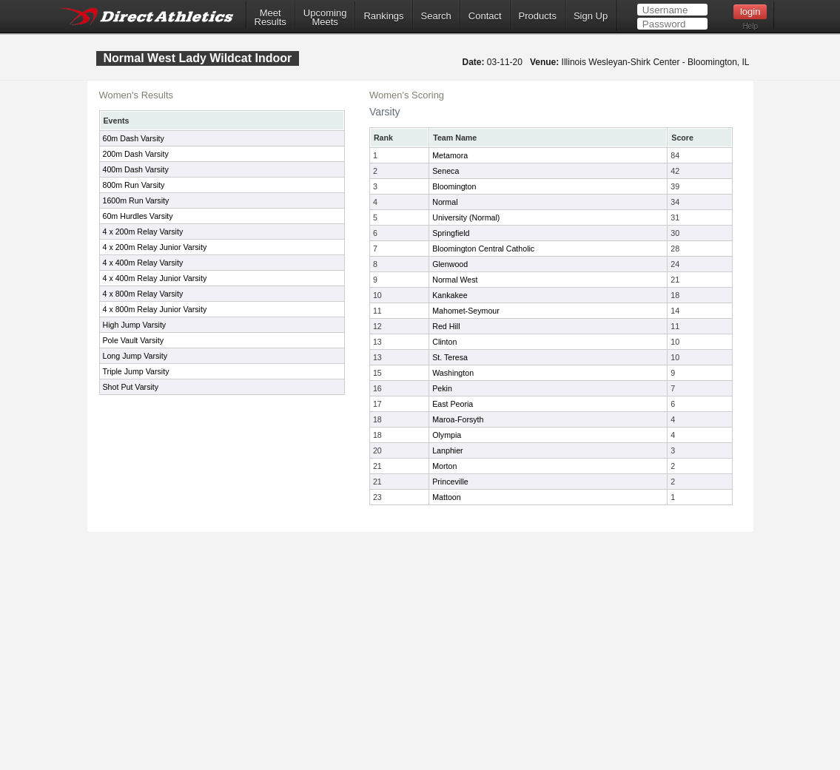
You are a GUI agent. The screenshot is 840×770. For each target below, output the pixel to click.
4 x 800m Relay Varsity (143, 293)
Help (750, 26)
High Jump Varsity (135, 324)
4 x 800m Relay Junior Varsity (155, 309)
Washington (453, 372)
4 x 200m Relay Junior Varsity (155, 247)
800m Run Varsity (134, 184)
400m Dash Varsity (136, 169)
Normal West (454, 279)
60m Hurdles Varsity (138, 216)
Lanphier (447, 450)
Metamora (450, 155)
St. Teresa (450, 357)
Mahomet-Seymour (466, 310)
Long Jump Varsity (135, 355)
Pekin (442, 388)
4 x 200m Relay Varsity (143, 231)
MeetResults (270, 17)
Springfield (450, 233)
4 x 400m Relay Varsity (143, 262)
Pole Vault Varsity (133, 340)
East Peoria (452, 403)
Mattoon (446, 497)
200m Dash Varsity (136, 153)
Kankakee (449, 295)
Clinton (444, 341)
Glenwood (450, 264)
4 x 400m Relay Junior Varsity (155, 278)
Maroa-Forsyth (457, 419)
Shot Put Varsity (131, 386)
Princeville (450, 481)
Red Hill (446, 326)
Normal (444, 201)
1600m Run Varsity (136, 200)
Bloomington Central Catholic (483, 248)
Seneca (445, 170)
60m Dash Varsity (133, 138)
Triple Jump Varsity (136, 371)
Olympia (446, 434)
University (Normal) (466, 217)
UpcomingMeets (325, 17)
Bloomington (454, 186)
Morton (444, 466)
